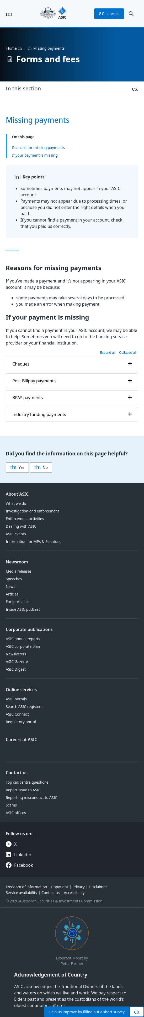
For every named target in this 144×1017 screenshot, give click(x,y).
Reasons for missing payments (38, 147)
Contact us (17, 772)
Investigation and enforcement (32, 510)
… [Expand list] (25, 48)
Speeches (14, 578)
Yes (17, 467)
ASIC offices (16, 812)
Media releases (18, 571)
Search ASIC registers (24, 706)
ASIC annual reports (23, 638)
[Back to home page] (53, 13)
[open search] (131, 13)
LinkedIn (22, 854)
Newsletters (16, 653)
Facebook (23, 865)
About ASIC (17, 494)
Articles (12, 594)
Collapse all (127, 353)
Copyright (59, 886)
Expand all (107, 353)
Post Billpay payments (34, 380)
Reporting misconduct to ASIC (31, 797)
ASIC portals (16, 698)
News (10, 586)
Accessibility (74, 892)
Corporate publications (29, 629)
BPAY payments (27, 397)
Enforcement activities (25, 518)
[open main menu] (9, 14)
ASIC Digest (16, 669)
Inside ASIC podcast (23, 609)
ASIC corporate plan (23, 646)
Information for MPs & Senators (33, 541)
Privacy (78, 886)
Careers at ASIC (21, 739)
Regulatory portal (21, 721)
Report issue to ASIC (23, 789)
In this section (23, 88)
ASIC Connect (17, 714)
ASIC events (16, 533)
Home (11, 48)
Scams (11, 805)
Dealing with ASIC (21, 526)
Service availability (21, 892)
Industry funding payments (39, 414)
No (41, 467)
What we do (16, 503)
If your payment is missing (35, 155)
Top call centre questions (27, 782)
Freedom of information (26, 886)
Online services (21, 689)
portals (109, 13)
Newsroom (17, 562)
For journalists (18, 601)
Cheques (20, 364)
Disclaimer (98, 886)
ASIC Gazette (17, 661)
